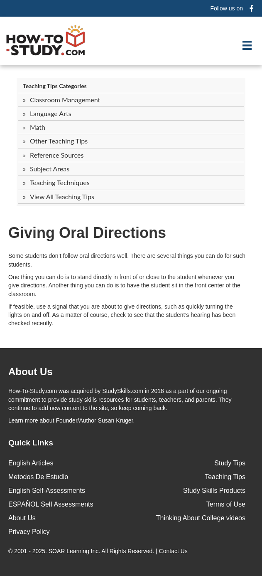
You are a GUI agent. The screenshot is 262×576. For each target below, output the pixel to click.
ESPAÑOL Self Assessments (50, 504)
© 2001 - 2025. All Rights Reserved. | (98, 551)
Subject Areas (49, 169)
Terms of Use (225, 504)
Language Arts (50, 113)
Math (37, 127)
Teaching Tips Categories (55, 85)
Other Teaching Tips (59, 141)
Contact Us (174, 551)
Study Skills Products (214, 490)
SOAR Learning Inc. (74, 551)
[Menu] (247, 45)
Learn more (23, 420)
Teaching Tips (225, 476)
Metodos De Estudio (38, 476)
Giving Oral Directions (87, 232)
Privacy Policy (29, 531)
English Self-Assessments (46, 490)
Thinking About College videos (200, 518)
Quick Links (30, 442)
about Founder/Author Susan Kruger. (71, 420)
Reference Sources (57, 155)
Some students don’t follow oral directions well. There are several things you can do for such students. (126, 259)
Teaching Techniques (60, 182)
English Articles (31, 463)
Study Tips (229, 463)
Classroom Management (65, 100)
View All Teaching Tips (62, 196)
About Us (22, 518)
